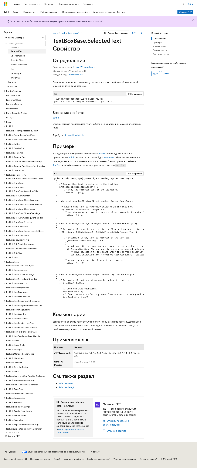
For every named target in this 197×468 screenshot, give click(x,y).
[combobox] (25, 37)
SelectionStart (65, 383)
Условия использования (124, 459)
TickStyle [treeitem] (10, 117)
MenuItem (109, 157)
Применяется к (160, 50)
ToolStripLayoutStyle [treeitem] (15, 345)
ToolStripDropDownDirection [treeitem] (19, 222)
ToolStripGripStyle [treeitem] (14, 253)
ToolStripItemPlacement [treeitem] (17, 318)
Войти (190, 4)
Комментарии (159, 46)
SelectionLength (66, 387)
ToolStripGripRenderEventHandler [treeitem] (21, 248)
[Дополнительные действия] (141, 33)
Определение (159, 38)
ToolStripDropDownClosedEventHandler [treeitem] (24, 204)
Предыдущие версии (40, 459)
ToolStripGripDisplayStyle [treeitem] (17, 239)
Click (71, 157)
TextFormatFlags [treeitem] (13, 99)
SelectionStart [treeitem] (17, 60)
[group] (98, 241)
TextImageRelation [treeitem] (14, 104)
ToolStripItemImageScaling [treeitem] (18, 309)
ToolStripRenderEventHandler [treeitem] (19, 411)
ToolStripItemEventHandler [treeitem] (18, 296)
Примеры (157, 42)
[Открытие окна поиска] (184, 4)
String (56, 117)
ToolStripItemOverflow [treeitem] (16, 314)
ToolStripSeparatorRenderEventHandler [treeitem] (24, 428)
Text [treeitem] (12, 69)
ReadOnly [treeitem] (15, 46)
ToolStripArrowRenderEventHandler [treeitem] (22, 139)
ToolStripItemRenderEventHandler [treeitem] (21, 327)
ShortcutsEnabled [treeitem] (19, 64)
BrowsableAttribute (74, 135)
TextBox (102, 153)
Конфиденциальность (97, 459)
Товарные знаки (147, 459)
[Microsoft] (5, 4)
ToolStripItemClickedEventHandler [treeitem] (21, 278)
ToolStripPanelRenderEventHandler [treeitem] (22, 384)
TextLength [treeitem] (16, 73)
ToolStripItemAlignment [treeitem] (17, 270)
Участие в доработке (74, 459)
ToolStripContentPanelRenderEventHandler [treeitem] (25, 166)
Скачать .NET (185, 12)
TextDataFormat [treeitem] (13, 95)
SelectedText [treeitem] (17, 51)
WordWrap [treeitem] (16, 77)
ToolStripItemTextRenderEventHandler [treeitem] (23, 336)
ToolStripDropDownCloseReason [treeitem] (20, 208)
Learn (55, 32)
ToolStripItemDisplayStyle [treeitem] (17, 287)
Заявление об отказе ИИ (15, 459)
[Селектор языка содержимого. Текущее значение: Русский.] (10, 451)
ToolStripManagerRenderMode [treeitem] (20, 353)
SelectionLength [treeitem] (18, 55)
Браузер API (73, 32)
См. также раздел (161, 54)
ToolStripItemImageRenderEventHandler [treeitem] (24, 305)
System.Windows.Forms (84, 67)
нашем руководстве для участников (70, 430)
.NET (63, 32)
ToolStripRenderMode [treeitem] (16, 415)
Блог (56, 459)
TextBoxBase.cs (75, 74)
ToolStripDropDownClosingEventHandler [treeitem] (24, 217)
